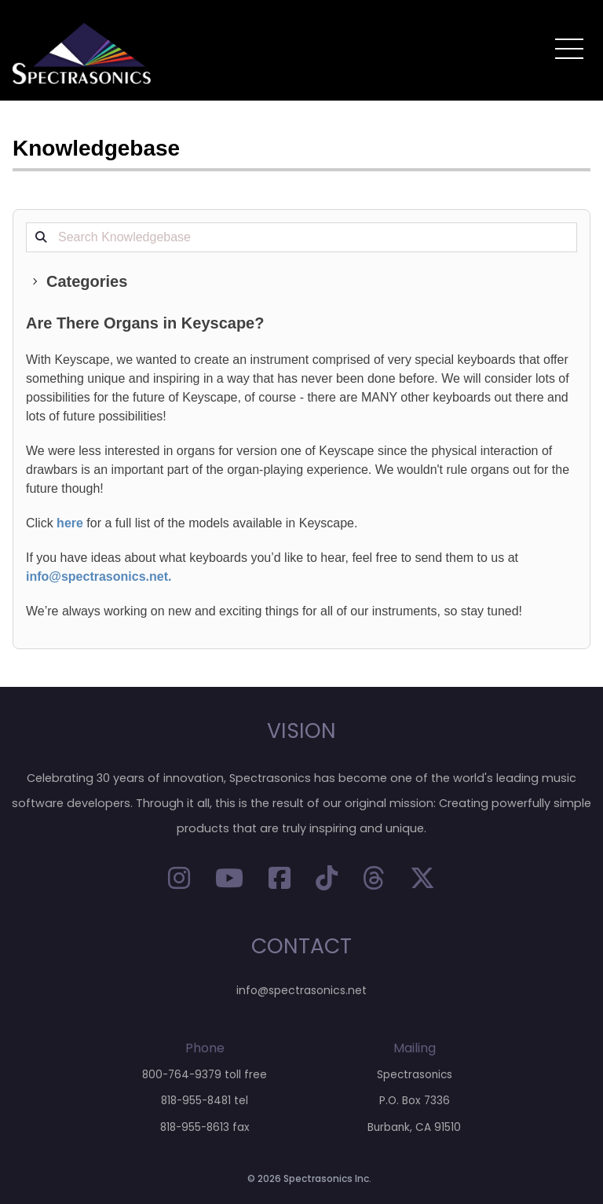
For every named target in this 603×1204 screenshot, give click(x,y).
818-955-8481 (196, 1100)
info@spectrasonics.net (97, 576)
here (70, 523)
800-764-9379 (181, 1074)
